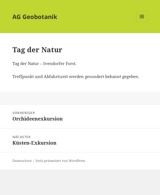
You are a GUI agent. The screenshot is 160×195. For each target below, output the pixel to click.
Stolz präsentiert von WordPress (60, 160)
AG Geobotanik (34, 16)
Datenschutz (22, 160)
